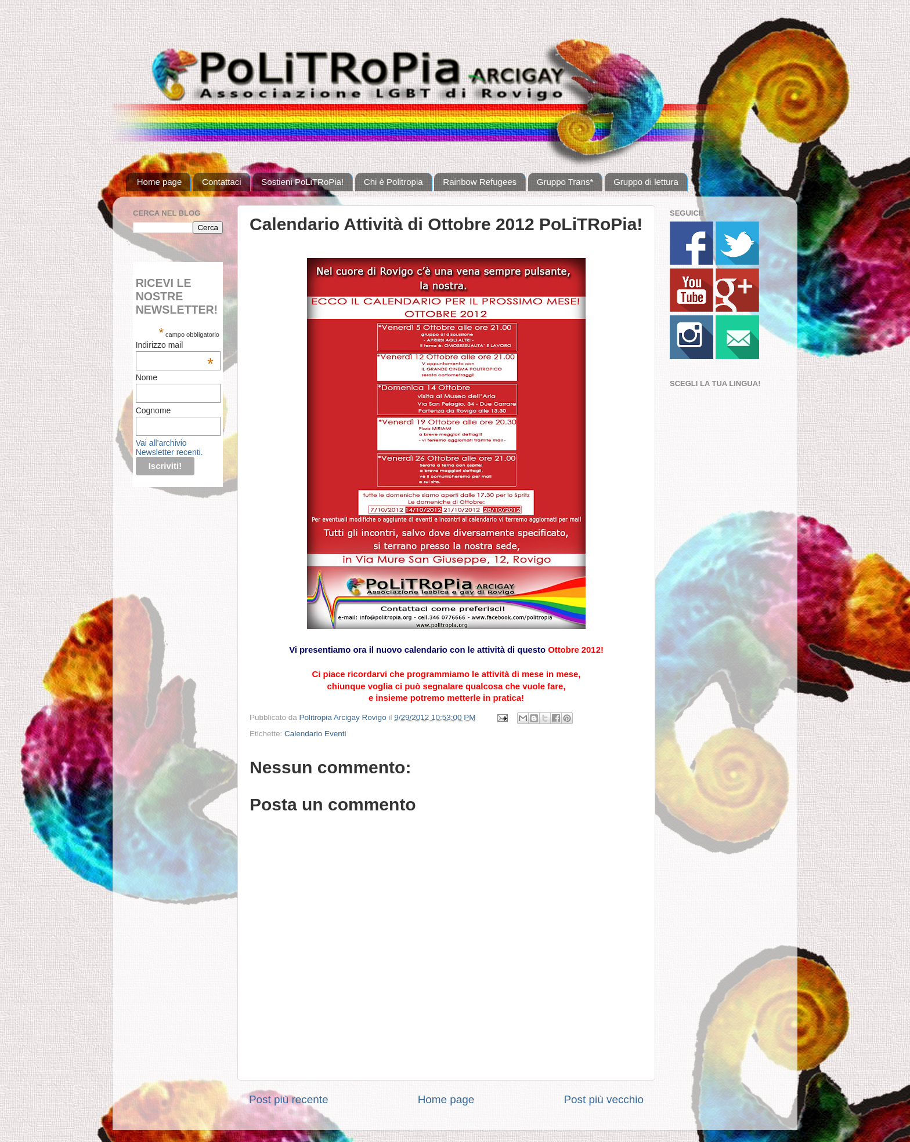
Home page (159, 182)
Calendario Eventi (315, 733)
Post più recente (288, 1099)
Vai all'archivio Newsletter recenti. (169, 447)
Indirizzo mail (175, 345)
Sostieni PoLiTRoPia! (302, 182)
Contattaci (221, 182)
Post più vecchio (604, 1099)
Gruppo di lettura (645, 182)
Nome (146, 377)
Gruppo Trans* (565, 182)
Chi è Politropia (393, 182)
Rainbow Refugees (480, 182)
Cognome (153, 410)
